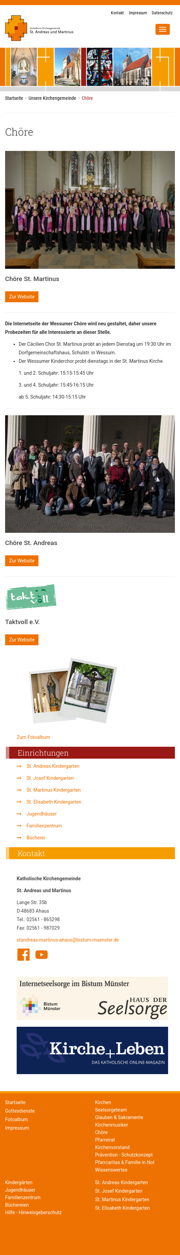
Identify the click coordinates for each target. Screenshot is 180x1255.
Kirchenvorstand (112, 1147)
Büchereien (17, 1205)
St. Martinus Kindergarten (54, 790)
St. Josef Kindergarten (50, 778)
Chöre (101, 1132)
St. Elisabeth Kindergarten (54, 802)
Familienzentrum (44, 825)
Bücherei (36, 837)
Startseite (14, 98)
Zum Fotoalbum (33, 737)
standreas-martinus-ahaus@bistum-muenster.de (68, 940)
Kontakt (117, 13)
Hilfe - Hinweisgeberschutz (33, 1212)
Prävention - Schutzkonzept (124, 1155)
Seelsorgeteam (111, 1110)
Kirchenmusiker (111, 1125)
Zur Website (21, 296)
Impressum (138, 13)
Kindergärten (18, 1182)
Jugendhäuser (42, 814)
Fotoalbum (16, 1119)
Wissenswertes (111, 1170)
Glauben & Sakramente (119, 1117)
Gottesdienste (20, 1111)
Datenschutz (162, 13)
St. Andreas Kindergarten (53, 766)
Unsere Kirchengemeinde (52, 98)
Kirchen (103, 1102)
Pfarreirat (105, 1140)
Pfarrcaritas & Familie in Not (125, 1162)
